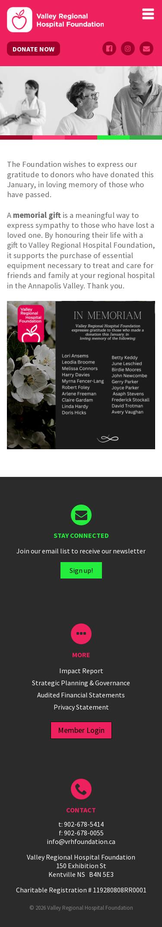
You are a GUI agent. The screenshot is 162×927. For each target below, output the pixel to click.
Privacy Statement (81, 707)
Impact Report (81, 670)
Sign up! (81, 570)
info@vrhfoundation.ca (81, 841)
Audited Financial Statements (81, 694)
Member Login (81, 730)
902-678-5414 (84, 824)
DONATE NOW (33, 49)
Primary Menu (148, 14)
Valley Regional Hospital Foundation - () (55, 21)
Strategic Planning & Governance (81, 682)
